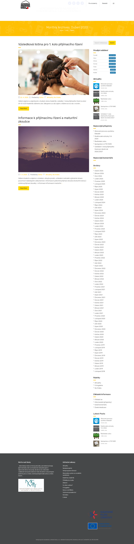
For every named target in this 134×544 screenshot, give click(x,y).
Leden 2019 (99, 369)
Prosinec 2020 (100, 316)
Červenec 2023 (100, 242)
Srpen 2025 (99, 189)
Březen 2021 (99, 308)
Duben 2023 (99, 250)
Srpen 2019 (99, 353)
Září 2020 (98, 324)
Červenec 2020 (100, 329)
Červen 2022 (99, 271)
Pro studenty (93, 3)
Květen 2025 (99, 194)
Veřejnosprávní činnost (69, 470)
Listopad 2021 (100, 289)
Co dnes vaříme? (68, 485)
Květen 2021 (99, 303)
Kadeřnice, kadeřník (68, 478)
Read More (23, 108)
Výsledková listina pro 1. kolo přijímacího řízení (50, 44)
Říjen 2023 (98, 234)
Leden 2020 (99, 342)
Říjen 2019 (98, 350)
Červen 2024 (99, 216)
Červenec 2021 (100, 297)
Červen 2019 (99, 358)
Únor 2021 (98, 311)
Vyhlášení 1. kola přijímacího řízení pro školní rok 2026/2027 (107, 116)
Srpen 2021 (99, 295)
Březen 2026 (99, 173)
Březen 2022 (99, 279)
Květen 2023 (99, 247)
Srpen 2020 (99, 326)
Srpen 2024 (99, 210)
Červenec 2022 (100, 268)
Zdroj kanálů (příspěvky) (103, 402)
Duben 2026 (99, 171)
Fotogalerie (99, 385)
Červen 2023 (99, 245)
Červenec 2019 (100, 355)
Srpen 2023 (99, 239)
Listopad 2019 (100, 348)
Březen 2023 (99, 253)
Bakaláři (104, 3)
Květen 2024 (99, 218)
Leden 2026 (99, 179)
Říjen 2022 (98, 260)
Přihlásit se (98, 399)
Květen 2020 (99, 334)
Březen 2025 (99, 197)
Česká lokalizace (100, 407)
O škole (65, 497)
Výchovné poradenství (69, 492)
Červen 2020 (99, 332)
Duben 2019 (99, 363)
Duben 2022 (99, 276)
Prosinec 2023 (100, 229)
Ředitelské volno (106, 99)
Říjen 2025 (98, 187)
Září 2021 (98, 292)
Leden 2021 (99, 313)
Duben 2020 (99, 337)
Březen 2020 (99, 340)
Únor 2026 (98, 176)
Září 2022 (98, 263)
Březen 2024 (99, 223)
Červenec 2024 (100, 213)
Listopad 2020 (100, 319)
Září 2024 (98, 208)
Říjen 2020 (98, 321)
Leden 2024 (99, 226)
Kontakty (65, 495)
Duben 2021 (99, 305)
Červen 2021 (99, 300)
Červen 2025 (99, 192)
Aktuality (50, 97)
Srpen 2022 (99, 266)
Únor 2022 (98, 282)
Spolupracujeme (67, 468)
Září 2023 (98, 237)
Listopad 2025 (100, 184)
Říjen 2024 (98, 205)
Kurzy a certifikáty (68, 490)
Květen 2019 (99, 361)
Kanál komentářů (101, 405)
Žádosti (65, 483)
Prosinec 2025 (100, 181)
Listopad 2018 (100, 371)
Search (112, 43)
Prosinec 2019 (100, 345)
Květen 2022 (99, 274)
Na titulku (57, 97)
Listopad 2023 (100, 231)
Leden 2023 (99, 255)
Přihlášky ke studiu (68, 480)
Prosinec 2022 (100, 258)
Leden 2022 (99, 284)
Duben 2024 (99, 221)
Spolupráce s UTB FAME (108, 106)
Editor (41, 97)
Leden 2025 (99, 200)
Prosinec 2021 (100, 287)
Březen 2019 (99, 366)
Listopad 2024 (100, 202)
